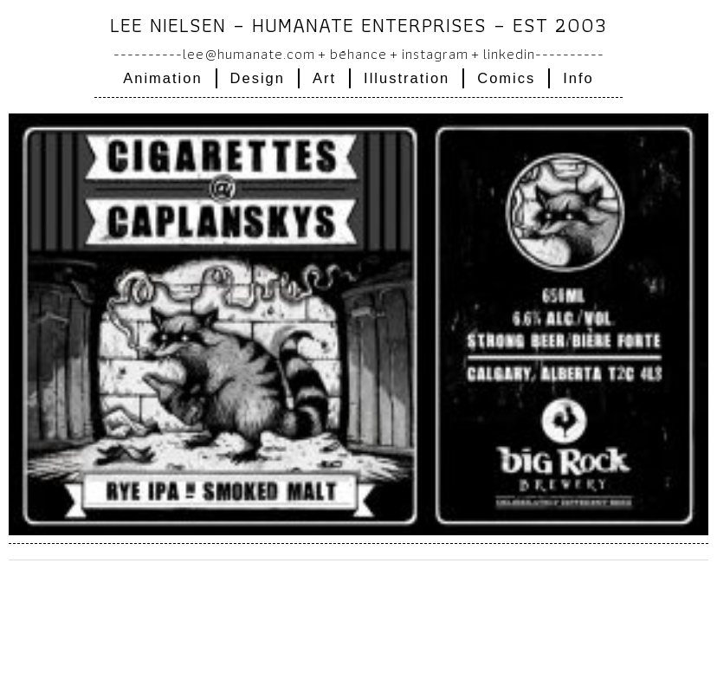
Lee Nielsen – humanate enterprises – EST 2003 (358, 25)
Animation (162, 78)
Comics (506, 78)
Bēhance (358, 54)
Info (578, 78)
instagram (435, 54)
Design (257, 78)
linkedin (509, 54)
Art (324, 78)
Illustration (406, 78)
